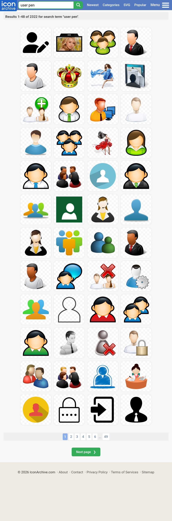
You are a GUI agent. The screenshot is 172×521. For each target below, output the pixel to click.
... (100, 437)
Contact (77, 472)
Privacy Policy (97, 472)
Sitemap (148, 472)
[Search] (78, 5)
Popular (140, 5)
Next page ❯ (86, 452)
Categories (111, 5)
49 (106, 437)
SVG (127, 5)
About (63, 472)
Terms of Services (124, 472)
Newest (93, 5)
